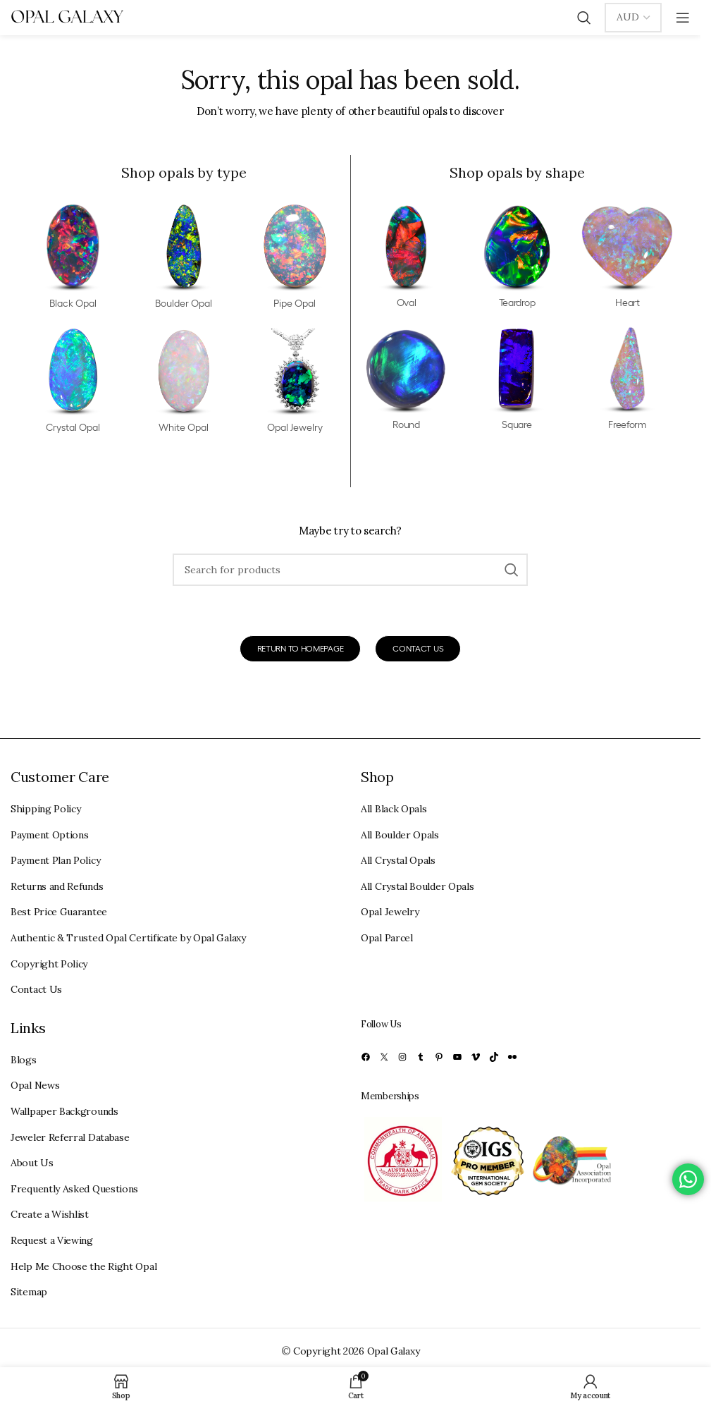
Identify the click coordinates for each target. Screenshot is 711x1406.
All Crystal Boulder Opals (417, 886)
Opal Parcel (387, 937)
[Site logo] (67, 17)
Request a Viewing (52, 1240)
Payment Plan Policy (55, 860)
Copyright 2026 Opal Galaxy (356, 1351)
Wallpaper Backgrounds (64, 1111)
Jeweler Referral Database (70, 1137)
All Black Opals (394, 808)
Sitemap (29, 1291)
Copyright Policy (49, 964)
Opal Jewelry (390, 911)
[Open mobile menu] (683, 18)
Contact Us (36, 989)
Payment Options (50, 835)
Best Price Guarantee (59, 911)
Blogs (24, 1059)
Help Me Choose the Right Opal (83, 1266)
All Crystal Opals (398, 860)
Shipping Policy (46, 808)
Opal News (35, 1085)
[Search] (584, 18)
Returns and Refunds (57, 886)
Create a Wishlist (50, 1214)
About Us (32, 1162)
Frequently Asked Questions (74, 1188)
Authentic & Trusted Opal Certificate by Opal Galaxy (128, 937)
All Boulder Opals (400, 835)
